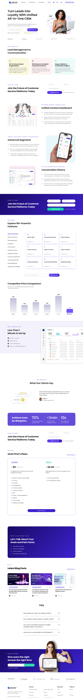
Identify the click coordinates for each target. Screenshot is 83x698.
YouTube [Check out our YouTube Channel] (71, 695)
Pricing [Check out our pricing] (58, 692)
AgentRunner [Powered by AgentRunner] (60, 695)
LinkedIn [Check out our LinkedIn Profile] (71, 689)
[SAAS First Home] (14, 2)
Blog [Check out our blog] (58, 689)
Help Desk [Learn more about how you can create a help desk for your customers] (31, 695)
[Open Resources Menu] (42, 2)
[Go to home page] (12, 689)
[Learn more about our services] (57, 2)
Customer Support (13, 587)
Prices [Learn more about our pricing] (49, 2)
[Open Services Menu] (24, 2)
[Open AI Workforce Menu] (32, 2)
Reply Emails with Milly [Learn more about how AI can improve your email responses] (48, 689)
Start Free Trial (69, 2)
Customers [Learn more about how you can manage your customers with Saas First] (31, 692)
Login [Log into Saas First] (61, 2)
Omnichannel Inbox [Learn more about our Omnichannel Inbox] (33, 689)
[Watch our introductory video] (54, 2)
